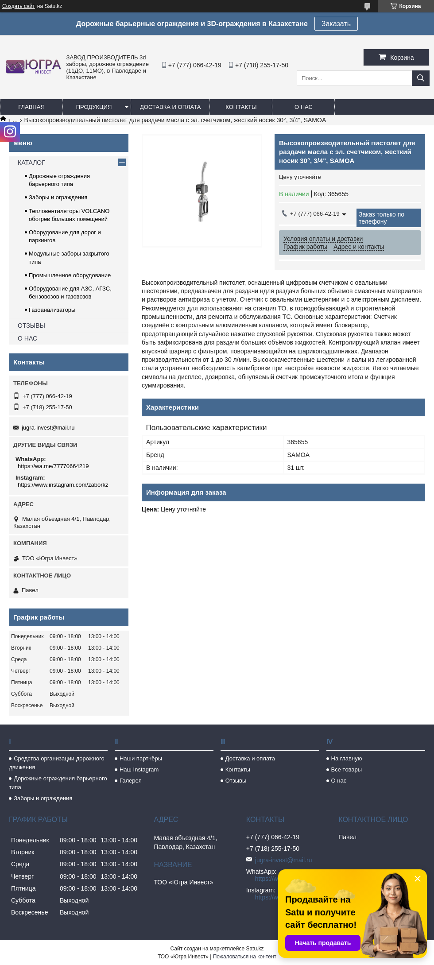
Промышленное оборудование (70, 275)
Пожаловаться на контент (244, 956)
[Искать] (421, 78)
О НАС (27, 338)
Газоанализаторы (52, 309)
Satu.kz (255, 949)
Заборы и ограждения (58, 197)
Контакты (240, 107)
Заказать (336, 23)
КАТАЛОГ (31, 162)
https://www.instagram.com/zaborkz (63, 484)
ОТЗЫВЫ (31, 325)
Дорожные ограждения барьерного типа (58, 783)
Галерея (131, 780)
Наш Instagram (139, 769)
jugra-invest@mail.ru (48, 427)
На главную (346, 758)
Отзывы (236, 780)
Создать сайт (18, 6)
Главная (31, 107)
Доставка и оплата (170, 107)
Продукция (94, 107)
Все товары (346, 769)
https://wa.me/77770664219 (53, 466)
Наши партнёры (141, 758)
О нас (303, 107)
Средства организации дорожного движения (56, 763)
